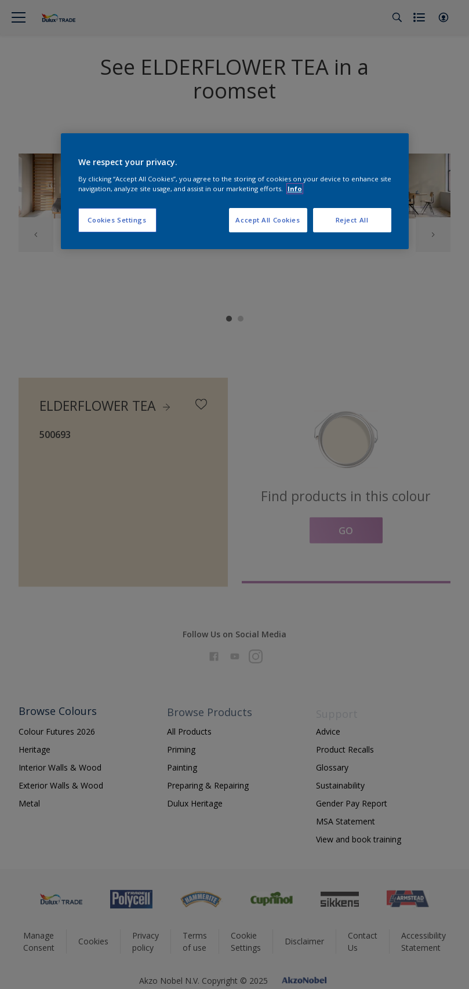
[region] (235, 191)
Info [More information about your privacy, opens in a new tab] (295, 188)
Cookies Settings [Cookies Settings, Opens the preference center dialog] (117, 220)
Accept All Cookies (267, 220)
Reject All (352, 220)
